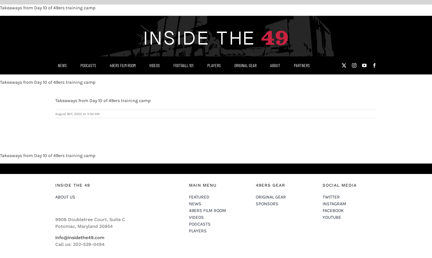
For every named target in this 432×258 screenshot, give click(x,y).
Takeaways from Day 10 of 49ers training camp (47, 7)
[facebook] (374, 65)
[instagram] (354, 65)
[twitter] (344, 65)
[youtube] (364, 65)
